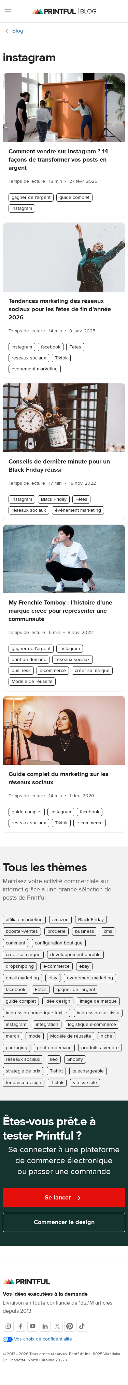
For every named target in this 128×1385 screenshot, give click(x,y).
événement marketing (35, 369)
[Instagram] (8, 1326)
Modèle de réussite (32, 681)
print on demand (29, 660)
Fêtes (75, 347)
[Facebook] (20, 1326)
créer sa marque (92, 671)
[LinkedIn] (45, 1326)
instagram (22, 208)
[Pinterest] (69, 1326)
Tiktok (61, 358)
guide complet (74, 197)
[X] (57, 1326)
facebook (50, 347)
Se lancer (64, 1198)
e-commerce (53, 671)
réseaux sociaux (29, 358)
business (21, 671)
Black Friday (54, 499)
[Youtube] (32, 1326)
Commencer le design (64, 1222)
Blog (17, 30)
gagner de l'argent (31, 197)
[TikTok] (81, 1326)
